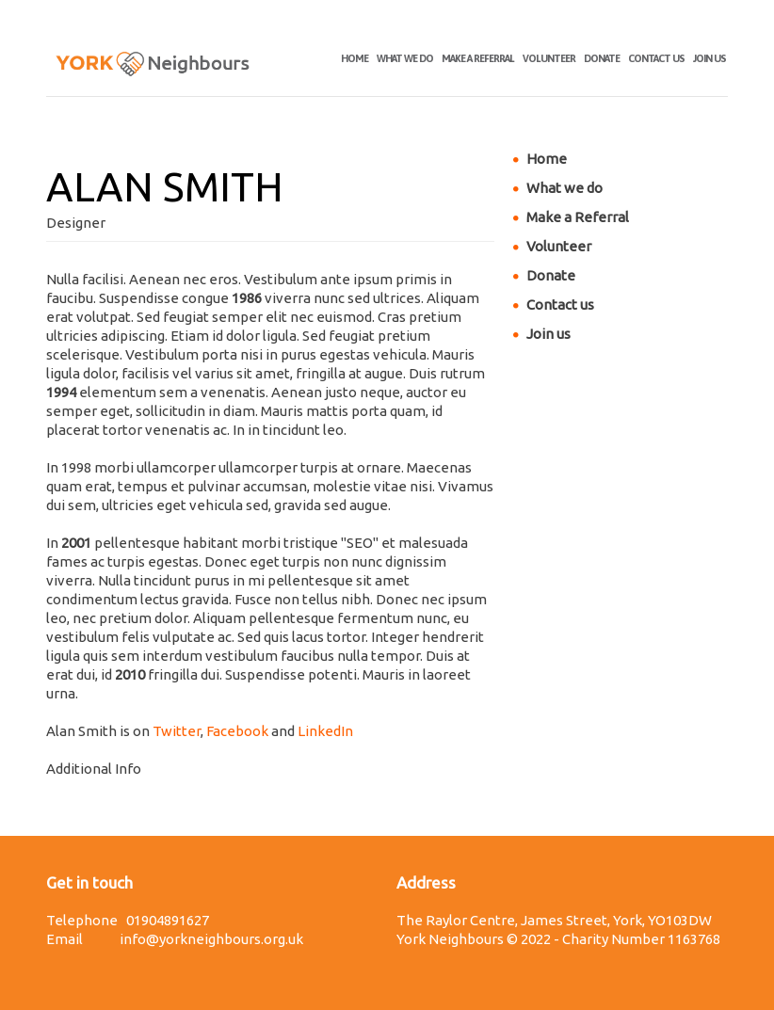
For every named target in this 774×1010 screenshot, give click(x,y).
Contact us (656, 58)
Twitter (177, 731)
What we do (405, 58)
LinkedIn (325, 731)
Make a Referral (478, 58)
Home (354, 58)
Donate (602, 58)
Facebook (237, 731)
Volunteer (549, 58)
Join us (709, 58)
